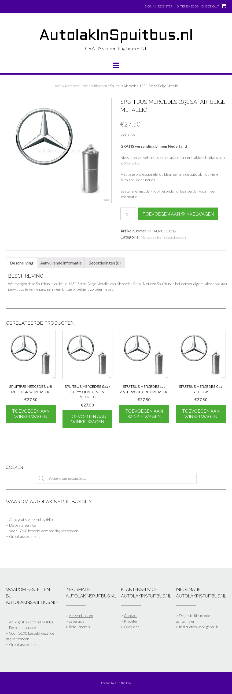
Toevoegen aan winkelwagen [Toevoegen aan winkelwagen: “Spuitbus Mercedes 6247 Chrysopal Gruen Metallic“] (87, 419)
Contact (130, 615)
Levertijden (78, 621)
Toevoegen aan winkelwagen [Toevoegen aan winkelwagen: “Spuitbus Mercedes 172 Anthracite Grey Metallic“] (144, 414)
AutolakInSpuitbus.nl (116, 36)
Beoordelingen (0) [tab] (105, 262)
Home (58, 86)
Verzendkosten (81, 615)
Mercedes (132, 163)
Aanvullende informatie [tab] (61, 262)
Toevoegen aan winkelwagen (178, 214)
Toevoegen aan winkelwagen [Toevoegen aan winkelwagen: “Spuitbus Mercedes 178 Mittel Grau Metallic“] (31, 414)
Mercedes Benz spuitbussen (86, 86)
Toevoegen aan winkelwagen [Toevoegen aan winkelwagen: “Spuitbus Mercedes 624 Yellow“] (201, 414)
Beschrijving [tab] (22, 262)
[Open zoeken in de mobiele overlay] (116, 478)
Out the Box (123, 683)
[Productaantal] (128, 214)
